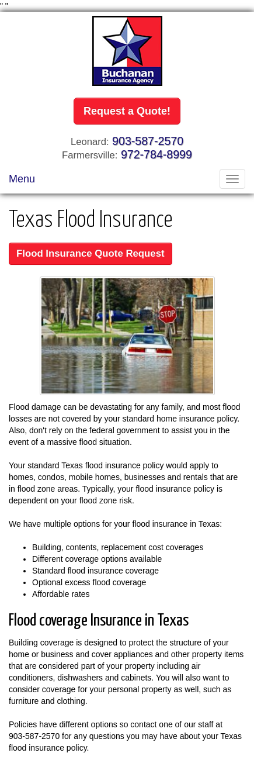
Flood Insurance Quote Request (90, 253)
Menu (22, 179)
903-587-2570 (147, 140)
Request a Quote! (127, 111)
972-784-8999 (156, 154)
